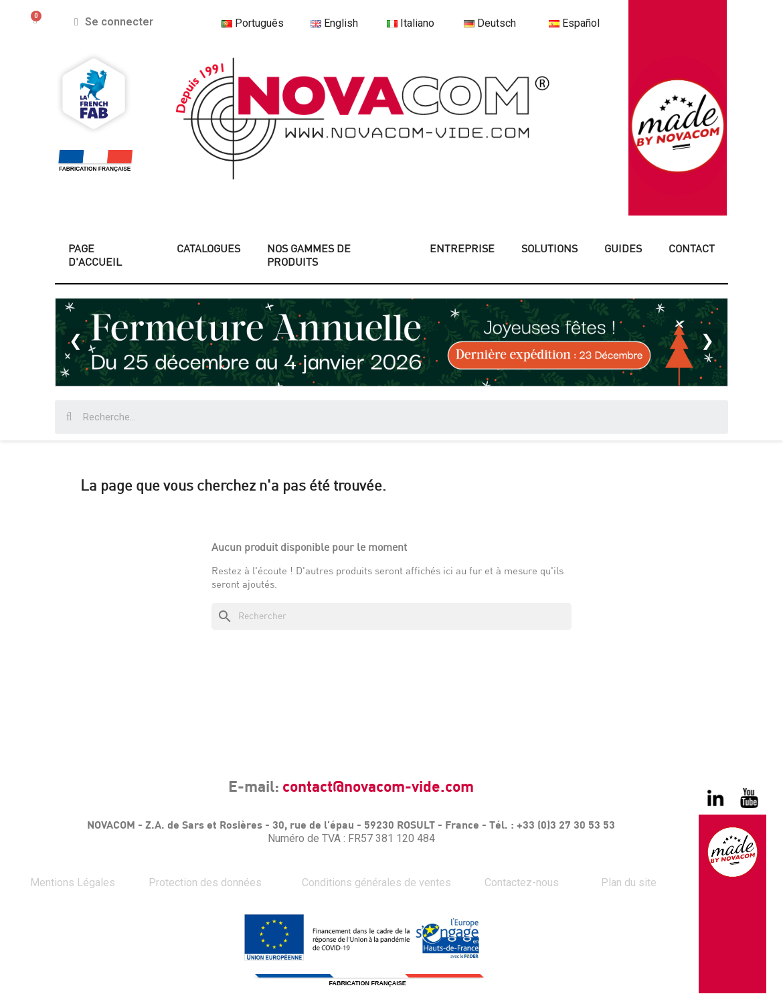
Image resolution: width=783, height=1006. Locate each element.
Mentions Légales (72, 882)
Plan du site (629, 882)
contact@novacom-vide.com (378, 787)
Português (252, 23)
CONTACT (692, 249)
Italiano (410, 23)
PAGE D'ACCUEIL (95, 256)
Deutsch (495, 23)
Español (581, 23)
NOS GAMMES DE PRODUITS (309, 256)
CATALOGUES (208, 249)
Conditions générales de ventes (376, 882)
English (334, 23)
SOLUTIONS (549, 249)
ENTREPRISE (462, 249)
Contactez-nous (522, 882)
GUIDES (623, 249)
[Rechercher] (391, 616)
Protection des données (205, 882)
